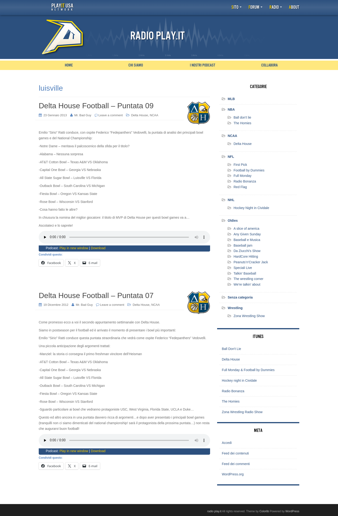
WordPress (292, 511)
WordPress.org (233, 474)
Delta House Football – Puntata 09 (96, 105)
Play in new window (73, 248)
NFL (231, 157)
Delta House (139, 115)
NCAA (154, 115)
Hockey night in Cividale (239, 380)
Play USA (62, 7)
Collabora (269, 65)
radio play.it (214, 511)
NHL (231, 200)
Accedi (227, 443)
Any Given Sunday (247, 234)
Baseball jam (243, 245)
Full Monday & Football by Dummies (248, 370)
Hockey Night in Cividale (251, 208)
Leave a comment (111, 115)
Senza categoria (240, 297)
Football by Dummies (249, 170)
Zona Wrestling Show (249, 316)
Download (98, 248)
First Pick (240, 165)
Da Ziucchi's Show (247, 251)
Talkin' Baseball (245, 273)
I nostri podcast (202, 65)
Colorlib (264, 511)
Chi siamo (135, 65)
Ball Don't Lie (231, 349)
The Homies (242, 123)
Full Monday (242, 176)
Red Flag (240, 187)
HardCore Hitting (246, 256)
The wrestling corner (248, 279)
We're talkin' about (247, 284)
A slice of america (246, 228)
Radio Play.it (157, 36)
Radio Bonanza (245, 181)
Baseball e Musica (247, 240)
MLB (231, 99)
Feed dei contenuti (235, 453)
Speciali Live (243, 268)
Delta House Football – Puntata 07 (96, 295)
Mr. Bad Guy (82, 115)
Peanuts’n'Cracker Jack (251, 262)
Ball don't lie (242, 117)
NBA (231, 109)
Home (69, 65)
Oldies (233, 220)
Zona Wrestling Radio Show (242, 412)
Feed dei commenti (236, 464)
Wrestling (235, 308)
